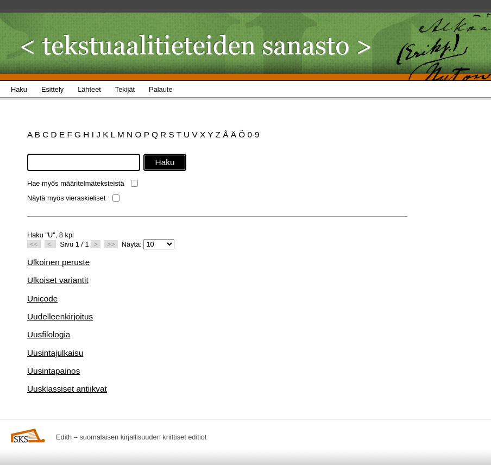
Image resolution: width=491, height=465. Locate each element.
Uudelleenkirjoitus (60, 316)
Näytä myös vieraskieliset (66, 198)
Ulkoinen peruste (58, 262)
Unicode (42, 298)
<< (34, 244)
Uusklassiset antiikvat (67, 388)
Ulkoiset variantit (58, 280)
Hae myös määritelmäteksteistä (75, 183)
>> (111, 244)
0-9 (253, 134)
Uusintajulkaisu (55, 352)
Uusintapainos (53, 370)
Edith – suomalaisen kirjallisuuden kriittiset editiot (131, 437)
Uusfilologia (48, 334)
